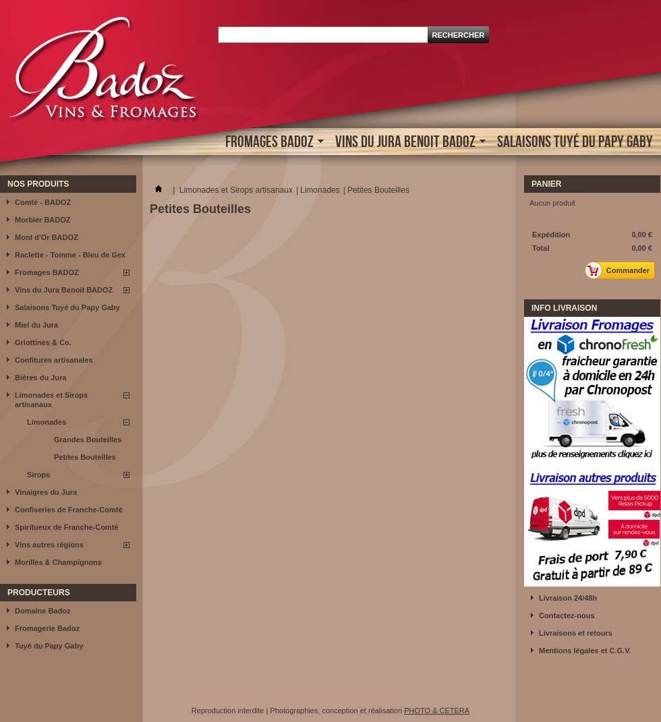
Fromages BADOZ (271, 142)
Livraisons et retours (575, 633)
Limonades (46, 422)
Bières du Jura (40, 377)
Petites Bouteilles (85, 457)
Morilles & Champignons (58, 562)
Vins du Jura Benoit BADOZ (407, 142)
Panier (546, 184)
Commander (621, 270)
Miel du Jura (36, 325)
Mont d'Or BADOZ (46, 237)
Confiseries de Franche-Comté (69, 510)
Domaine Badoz (43, 611)
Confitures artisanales (54, 360)
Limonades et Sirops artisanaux (51, 400)
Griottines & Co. (43, 342)
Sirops (38, 475)
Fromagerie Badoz (47, 628)
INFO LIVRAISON (564, 308)
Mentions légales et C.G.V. (585, 650)
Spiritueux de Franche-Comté (66, 527)
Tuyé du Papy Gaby (49, 646)
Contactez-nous (567, 615)
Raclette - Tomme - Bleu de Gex (70, 255)
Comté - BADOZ (43, 202)
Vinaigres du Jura (46, 492)
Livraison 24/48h (568, 598)
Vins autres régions (49, 545)
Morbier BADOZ (43, 220)
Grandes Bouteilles (87, 439)
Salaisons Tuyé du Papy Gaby (575, 141)
